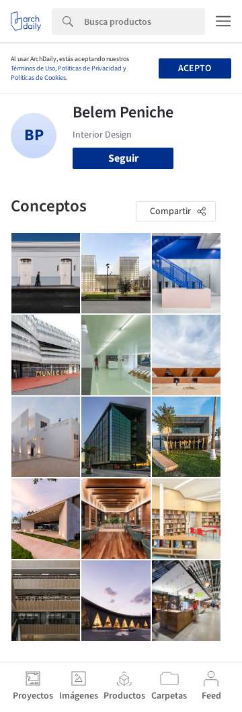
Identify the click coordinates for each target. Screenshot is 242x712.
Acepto (194, 68)
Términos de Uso (33, 68)
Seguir (123, 158)
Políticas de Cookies (38, 78)
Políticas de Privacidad (90, 68)
